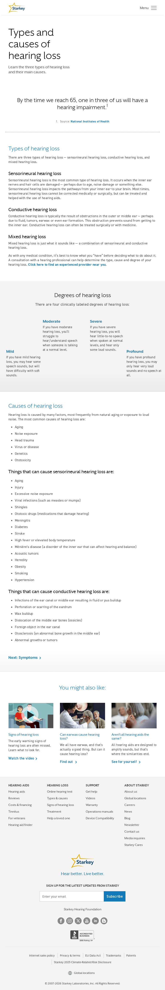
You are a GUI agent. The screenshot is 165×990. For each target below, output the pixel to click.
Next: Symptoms (23, 657)
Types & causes (57, 798)
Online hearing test (59, 791)
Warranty (92, 805)
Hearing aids (16, 791)
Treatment (54, 811)
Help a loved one (58, 818)
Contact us (131, 831)
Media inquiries (134, 838)
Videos (90, 798)
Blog (127, 818)
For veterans (16, 818)
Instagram (69, 920)
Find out (67, 761)
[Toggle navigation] (147, 8)
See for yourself (125, 761)
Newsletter (131, 825)
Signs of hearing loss (60, 805)
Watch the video (21, 758)
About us (130, 791)
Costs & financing (20, 805)
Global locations (135, 798)
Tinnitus (13, 811)
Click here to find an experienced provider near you (67, 264)
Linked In (95, 920)
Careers (129, 805)
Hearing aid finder (20, 825)
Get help (91, 791)
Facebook (61, 920)
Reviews (14, 798)
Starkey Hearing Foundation (82, 909)
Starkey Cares (133, 845)
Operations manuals (99, 811)
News (128, 811)
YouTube (86, 920)
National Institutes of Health (90, 121)
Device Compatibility (100, 818)
